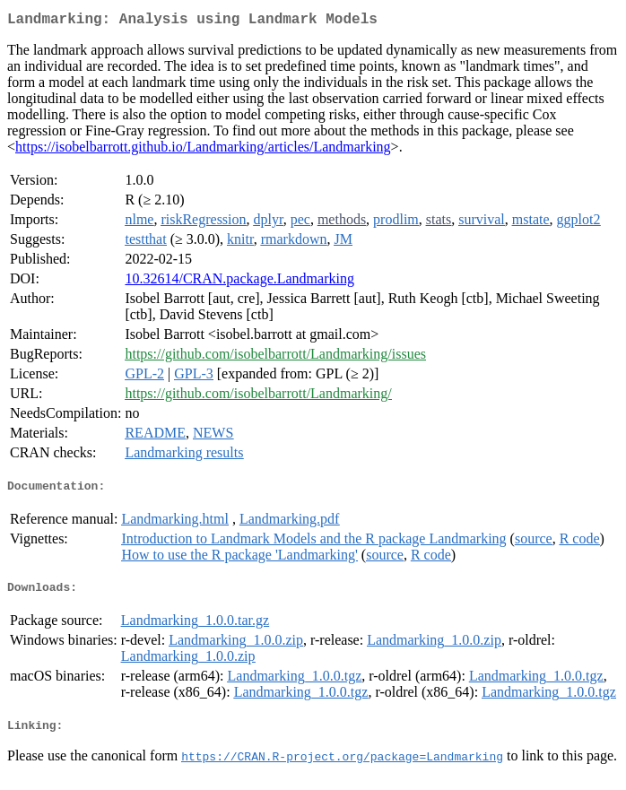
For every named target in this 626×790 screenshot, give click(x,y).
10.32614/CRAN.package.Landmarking (239, 282)
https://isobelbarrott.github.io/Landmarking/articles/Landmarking (203, 150)
